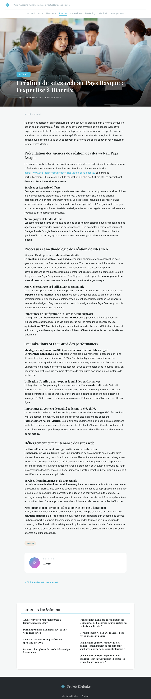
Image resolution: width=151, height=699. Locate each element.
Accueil (31, 13)
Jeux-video (76, 13)
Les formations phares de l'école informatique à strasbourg (46, 651)
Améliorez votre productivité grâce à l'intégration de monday (42, 621)
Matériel (103, 13)
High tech (51, 13)
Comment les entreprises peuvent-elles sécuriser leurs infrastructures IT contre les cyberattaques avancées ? (102, 658)
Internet (63, 13)
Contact (85, 696)
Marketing (90, 13)
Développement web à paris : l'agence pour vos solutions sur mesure (102, 634)
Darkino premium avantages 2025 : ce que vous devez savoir (45, 631)
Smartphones (117, 13)
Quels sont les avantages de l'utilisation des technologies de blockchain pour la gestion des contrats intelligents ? (103, 623)
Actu (40, 13)
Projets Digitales (75, 686)
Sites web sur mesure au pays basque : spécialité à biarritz (43, 641)
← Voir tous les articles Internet (41, 582)
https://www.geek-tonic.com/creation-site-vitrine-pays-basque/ (59, 172)
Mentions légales (70, 696)
